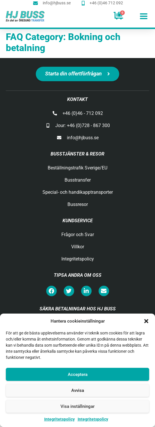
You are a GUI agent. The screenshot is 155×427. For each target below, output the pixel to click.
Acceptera (78, 374)
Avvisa (77, 390)
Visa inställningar (77, 406)
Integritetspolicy (59, 419)
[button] (146, 321)
